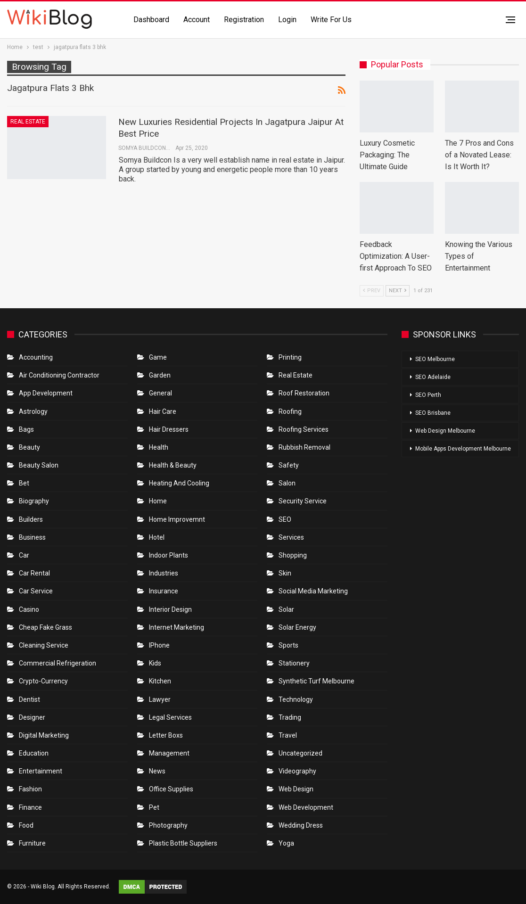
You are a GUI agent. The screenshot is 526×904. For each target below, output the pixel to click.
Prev (371, 291)
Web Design (296, 789)
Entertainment (40, 771)
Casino (29, 609)
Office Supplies (171, 789)
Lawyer (160, 699)
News (157, 771)
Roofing (290, 411)
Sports (288, 645)
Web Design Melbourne (445, 430)
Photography (168, 825)
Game (158, 357)
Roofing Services (304, 429)
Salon (287, 483)
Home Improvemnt (177, 519)
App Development (46, 393)
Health (158, 447)
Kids (155, 663)
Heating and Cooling (179, 483)
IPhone (159, 645)
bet (24, 483)
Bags (26, 429)
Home (158, 501)
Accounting (36, 357)
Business (32, 537)
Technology (296, 699)
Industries (163, 573)
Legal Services (170, 717)
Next (397, 291)
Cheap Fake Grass (45, 627)
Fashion (30, 789)
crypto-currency (43, 681)
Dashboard (151, 19)
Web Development (306, 807)
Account (196, 19)
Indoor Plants (168, 555)
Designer (32, 717)
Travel (288, 735)
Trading (290, 717)
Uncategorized (300, 753)
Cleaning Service (43, 645)
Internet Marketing (176, 627)
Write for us (331, 19)
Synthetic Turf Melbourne (316, 681)
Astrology (33, 411)
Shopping (293, 555)
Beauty (29, 447)
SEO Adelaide (433, 377)
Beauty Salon (38, 465)
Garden (160, 375)
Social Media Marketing (313, 591)
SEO (285, 519)
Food (26, 825)
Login (287, 19)
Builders (31, 519)
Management (169, 753)
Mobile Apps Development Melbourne (463, 448)
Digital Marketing (44, 735)
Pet (154, 807)
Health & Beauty (173, 465)
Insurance (163, 591)
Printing (290, 357)
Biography (34, 501)
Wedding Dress (301, 825)
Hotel (156, 537)
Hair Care (162, 411)
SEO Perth (428, 395)
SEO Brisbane (433, 413)
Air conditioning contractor (59, 375)
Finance (30, 807)
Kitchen (160, 681)
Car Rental (34, 573)
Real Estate (27, 121)
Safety (289, 465)
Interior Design (170, 609)
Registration (244, 19)
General (160, 393)
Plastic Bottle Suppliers (183, 843)
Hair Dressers (169, 429)
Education (34, 753)
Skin (285, 573)
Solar (286, 609)
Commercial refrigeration (57, 663)
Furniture (32, 843)
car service (36, 591)
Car (24, 555)
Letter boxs (166, 735)
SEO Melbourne (435, 359)
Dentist (29, 699)
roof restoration (304, 393)
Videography (297, 771)
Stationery (294, 663)
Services (291, 537)
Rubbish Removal (304, 447)
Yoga (286, 843)
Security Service (303, 501)
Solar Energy (297, 627)
